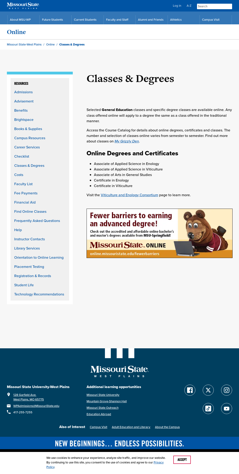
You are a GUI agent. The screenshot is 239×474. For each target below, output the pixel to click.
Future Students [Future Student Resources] (52, 19)
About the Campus (167, 427)
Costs (18, 174)
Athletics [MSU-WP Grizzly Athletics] (176, 19)
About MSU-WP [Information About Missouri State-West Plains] (20, 19)
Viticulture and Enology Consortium (129, 194)
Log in (177, 5)
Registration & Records (32, 275)
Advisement (24, 101)
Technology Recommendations (39, 294)
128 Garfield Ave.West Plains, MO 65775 (28, 397)
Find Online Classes (30, 211)
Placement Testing (29, 266)
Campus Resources (29, 137)
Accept (182, 460)
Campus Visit (98, 427)
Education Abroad (99, 414)
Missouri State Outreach (102, 408)
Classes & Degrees (29, 165)
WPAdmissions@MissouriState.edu (36, 406)
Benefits (21, 110)
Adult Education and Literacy (131, 427)
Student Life (24, 284)
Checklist (21, 156)
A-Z (189, 5)
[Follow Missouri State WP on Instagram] (226, 390)
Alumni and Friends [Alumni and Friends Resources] (150, 19)
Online (16, 32)
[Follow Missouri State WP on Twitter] (208, 390)
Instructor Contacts (29, 238)
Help (18, 229)
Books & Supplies (28, 128)
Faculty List (23, 183)
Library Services (27, 248)
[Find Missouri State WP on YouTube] (226, 408)
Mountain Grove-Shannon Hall (107, 401)
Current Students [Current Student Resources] (85, 19)
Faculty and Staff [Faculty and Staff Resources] (117, 19)
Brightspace (24, 119)
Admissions (23, 91)
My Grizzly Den (127, 141)
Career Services (27, 147)
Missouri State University (103, 395)
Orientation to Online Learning (39, 257)
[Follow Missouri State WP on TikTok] (208, 408)
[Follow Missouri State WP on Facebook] (189, 390)
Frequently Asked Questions (37, 220)
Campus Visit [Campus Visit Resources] (210, 19)
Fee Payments (25, 193)
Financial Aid (25, 202)
